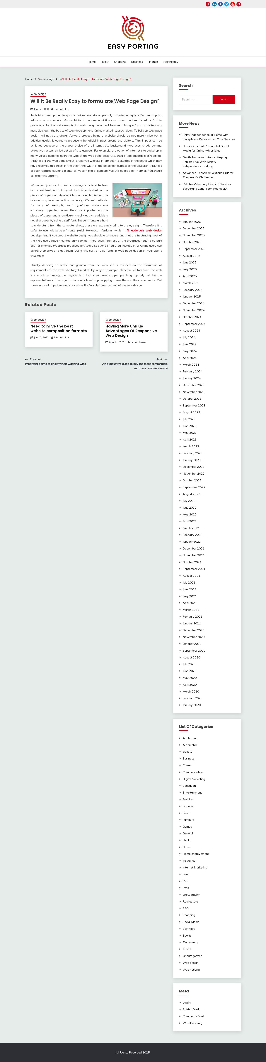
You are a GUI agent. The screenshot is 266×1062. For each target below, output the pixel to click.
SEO (186, 908)
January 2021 (192, 623)
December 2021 (193, 548)
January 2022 (192, 541)
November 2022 (194, 473)
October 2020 (192, 644)
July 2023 (189, 419)
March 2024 (191, 364)
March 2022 (191, 528)
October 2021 (192, 562)
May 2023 (190, 432)
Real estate (190, 901)
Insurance (189, 860)
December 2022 (193, 466)
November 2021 (194, 555)
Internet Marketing (195, 867)
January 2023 (192, 460)
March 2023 (191, 446)
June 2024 (190, 344)
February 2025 (192, 290)
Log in (187, 1002)
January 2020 (192, 705)
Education (189, 785)
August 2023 (191, 412)
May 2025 (190, 269)
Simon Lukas (61, 109)
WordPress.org (192, 1023)
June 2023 (190, 426)
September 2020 (194, 650)
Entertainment (192, 792)
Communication (193, 772)
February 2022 (192, 535)
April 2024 (190, 358)
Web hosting (191, 969)
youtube (232, 4)
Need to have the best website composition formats (58, 328)
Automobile (190, 745)
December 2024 (193, 303)
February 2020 (192, 698)
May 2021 (190, 596)
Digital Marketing (194, 779)
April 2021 (190, 603)
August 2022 (191, 494)
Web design (38, 94)
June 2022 (190, 507)
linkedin (214, 4)
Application (190, 738)
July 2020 (189, 664)
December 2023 (193, 385)
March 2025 (191, 283)
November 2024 (194, 310)
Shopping (120, 61)
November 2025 (194, 235)
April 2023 (190, 439)
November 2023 (194, 392)
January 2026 (192, 222)
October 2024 (192, 317)
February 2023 (192, 453)
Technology (170, 61)
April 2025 (190, 276)
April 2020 (190, 684)
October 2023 (192, 398)
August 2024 (191, 330)
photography (191, 894)
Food (186, 813)
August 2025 (191, 256)
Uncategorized (192, 956)
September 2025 (194, 249)
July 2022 (189, 501)
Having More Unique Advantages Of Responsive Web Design (131, 331)
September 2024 (194, 324)
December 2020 (193, 630)
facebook (220, 4)
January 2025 (192, 296)
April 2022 (190, 521)
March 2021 (191, 609)
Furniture (188, 819)
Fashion (188, 799)
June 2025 (190, 262)
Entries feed (191, 1009)
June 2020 (190, 671)
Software (189, 928)
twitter (226, 4)
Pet (185, 881)
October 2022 (192, 480)
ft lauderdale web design (144, 230)
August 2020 (191, 657)
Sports (187, 935)
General (188, 833)
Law (186, 874)
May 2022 (190, 514)
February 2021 (192, 616)
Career (187, 765)
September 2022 (194, 487)
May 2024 (190, 351)
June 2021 (190, 589)
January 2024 (192, 378)
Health (104, 61)
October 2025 (192, 242)
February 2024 (192, 371)
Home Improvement (196, 854)
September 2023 (194, 405)
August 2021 (191, 575)
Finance (153, 61)
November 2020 (194, 637)
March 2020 (191, 691)
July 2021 (189, 582)
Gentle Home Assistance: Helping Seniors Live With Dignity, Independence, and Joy (205, 161)
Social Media (191, 922)
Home (92, 61)
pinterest (238, 4)
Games (187, 826)
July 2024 (189, 337)
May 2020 (190, 678)
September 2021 (194, 569)
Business (137, 61)
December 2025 (193, 228)
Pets (186, 888)
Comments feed (193, 1016)
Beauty (187, 751)
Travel (187, 949)
